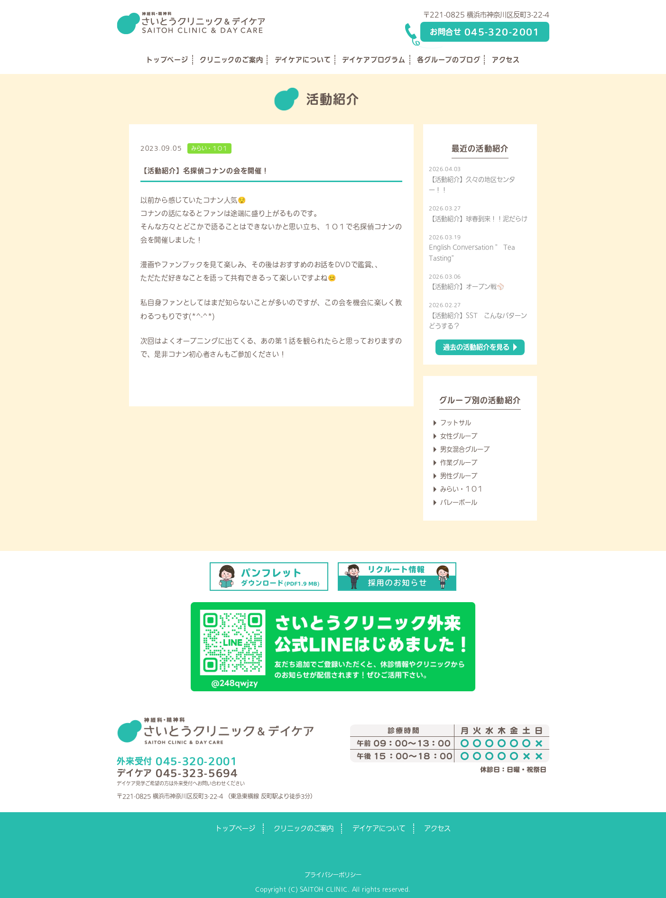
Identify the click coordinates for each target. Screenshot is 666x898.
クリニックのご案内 (231, 59)
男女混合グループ (465, 449)
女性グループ (458, 436)
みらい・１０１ (209, 148)
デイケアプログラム (374, 59)
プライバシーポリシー (333, 875)
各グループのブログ (449, 59)
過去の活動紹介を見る (476, 347)
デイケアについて (303, 59)
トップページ (167, 59)
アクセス (506, 59)
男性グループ (458, 476)
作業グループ (458, 462)
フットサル (455, 423)
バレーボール (458, 502)
